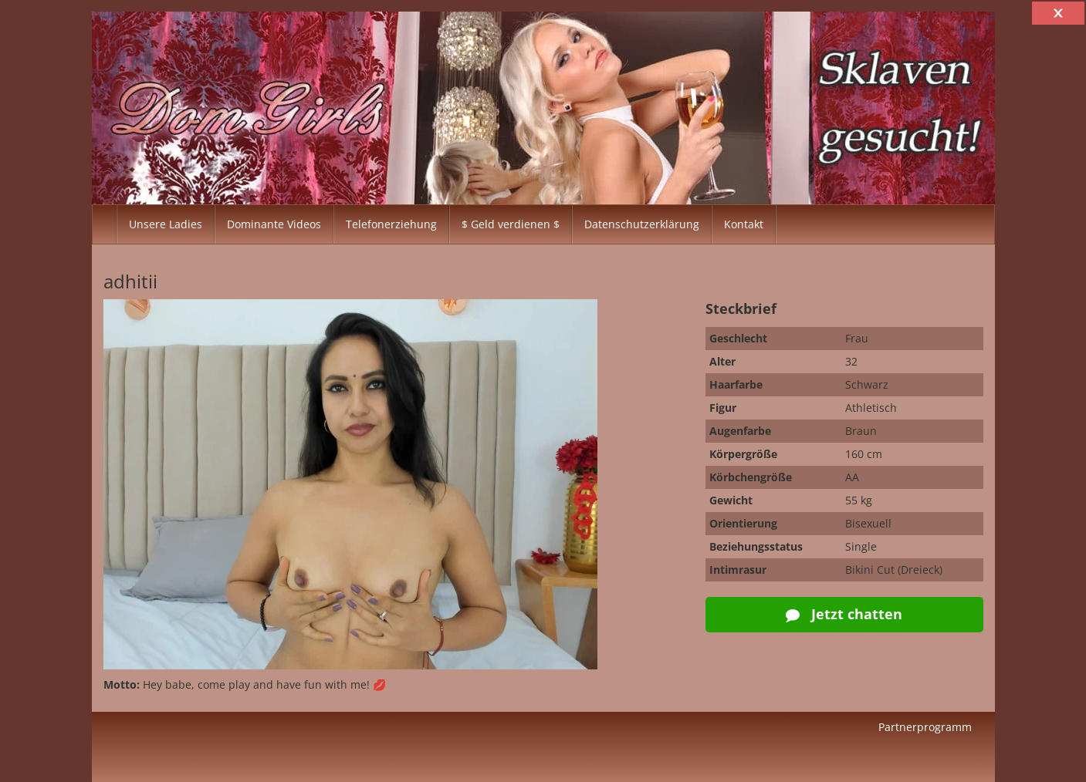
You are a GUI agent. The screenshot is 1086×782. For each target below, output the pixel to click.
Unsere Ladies (165, 224)
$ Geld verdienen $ (511, 224)
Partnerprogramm (925, 727)
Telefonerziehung (391, 224)
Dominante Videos (274, 224)
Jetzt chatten (844, 614)
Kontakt (743, 224)
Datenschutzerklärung (641, 224)
